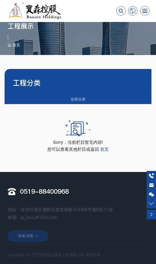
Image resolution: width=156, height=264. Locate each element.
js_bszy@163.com (39, 223)
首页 (104, 149)
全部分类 (78, 99)
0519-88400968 (44, 191)
